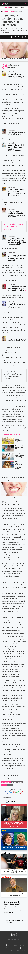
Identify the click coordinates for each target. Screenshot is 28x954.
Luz (7, 950)
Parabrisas (9, 947)
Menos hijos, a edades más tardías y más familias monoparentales (16, 148)
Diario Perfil (8, 943)
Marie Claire (23, 943)
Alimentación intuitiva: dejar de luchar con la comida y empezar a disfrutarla (17, 258)
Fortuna (9, 945)
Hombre (15, 945)
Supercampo (17, 947)
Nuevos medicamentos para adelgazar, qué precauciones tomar (17, 288)
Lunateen (16, 950)
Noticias (15, 943)
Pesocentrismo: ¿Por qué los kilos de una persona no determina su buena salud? (17, 241)
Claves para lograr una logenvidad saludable (17, 340)
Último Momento (7, 7)
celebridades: (6, 782)
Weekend (21, 945)
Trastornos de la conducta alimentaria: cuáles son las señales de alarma (17, 214)
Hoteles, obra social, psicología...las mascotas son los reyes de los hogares (17, 192)
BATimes (23, 950)
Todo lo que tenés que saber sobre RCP (16, 133)
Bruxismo (10, 785)
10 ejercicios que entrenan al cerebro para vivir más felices (16, 76)
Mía (11, 950)
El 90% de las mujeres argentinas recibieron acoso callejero (16, 306)
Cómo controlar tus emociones (12, 915)
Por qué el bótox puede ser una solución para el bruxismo (14, 226)
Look (23, 947)
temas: (4, 785)
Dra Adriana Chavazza (16, 782)
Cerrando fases (8, 918)
